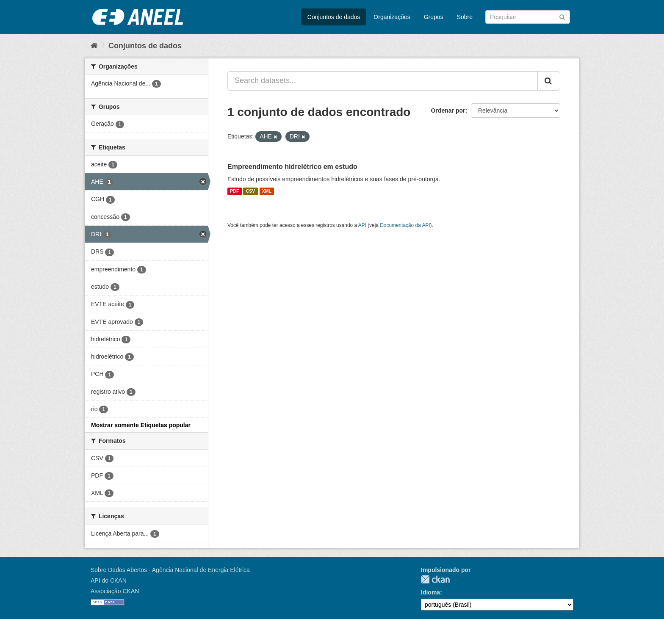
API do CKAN (109, 580)
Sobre (465, 17)
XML (266, 191)
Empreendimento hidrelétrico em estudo (292, 166)
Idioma (430, 592)
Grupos (433, 17)
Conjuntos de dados (333, 17)
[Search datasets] (527, 17)
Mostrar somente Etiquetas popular (141, 425)
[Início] (94, 45)
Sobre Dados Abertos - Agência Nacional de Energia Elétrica (170, 569)
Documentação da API (405, 225)
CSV (250, 191)
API (362, 225)
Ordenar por (448, 110)
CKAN (435, 579)
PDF (234, 191)
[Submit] (562, 16)
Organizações (392, 17)
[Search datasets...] (382, 81)
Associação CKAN (115, 591)
